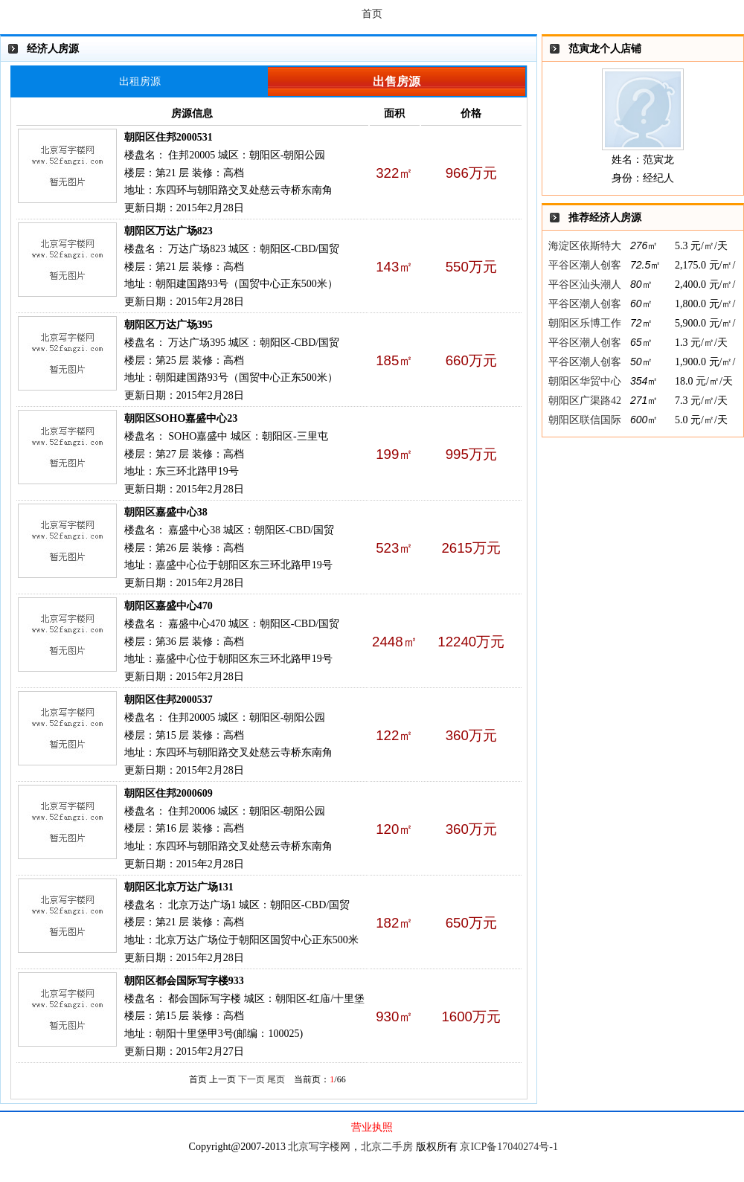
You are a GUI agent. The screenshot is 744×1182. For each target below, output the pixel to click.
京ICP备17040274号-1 (508, 1146)
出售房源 (396, 81)
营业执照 (372, 1127)
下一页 (251, 1079)
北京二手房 (387, 1146)
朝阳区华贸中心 (584, 381)
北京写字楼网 (319, 1146)
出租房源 (140, 81)
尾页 (276, 1079)
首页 (372, 13)
